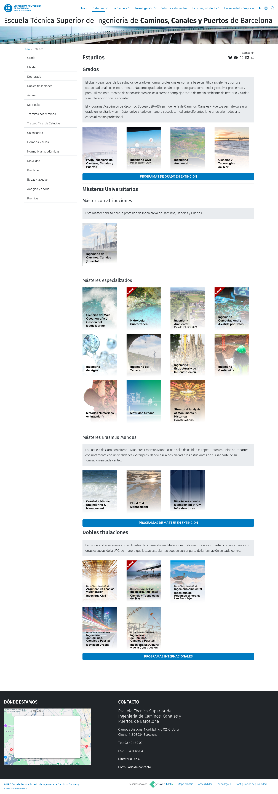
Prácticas (33, 170)
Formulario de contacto (134, 767)
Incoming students (204, 8)
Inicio (84, 8)
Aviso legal (223, 784)
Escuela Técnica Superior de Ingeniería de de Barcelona (138, 20)
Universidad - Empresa (239, 8)
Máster (32, 67)
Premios (32, 198)
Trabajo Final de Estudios (43, 123)
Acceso (32, 95)
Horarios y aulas (38, 142)
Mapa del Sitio (185, 784)
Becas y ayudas (37, 179)
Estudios (99, 8)
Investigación (144, 8)
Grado (31, 58)
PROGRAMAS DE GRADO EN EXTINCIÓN (168, 176)
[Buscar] (272, 8)
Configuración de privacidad (251, 784)
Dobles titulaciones (39, 86)
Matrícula (33, 104)
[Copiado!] (252, 58)
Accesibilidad (205, 784)
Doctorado (34, 76)
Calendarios (35, 133)
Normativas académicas (43, 151)
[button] (107, 8)
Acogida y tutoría (38, 189)
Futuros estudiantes (174, 8)
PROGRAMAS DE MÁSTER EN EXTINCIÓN (168, 523)
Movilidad (33, 161)
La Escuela (120, 8)
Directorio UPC (128, 759)
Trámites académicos (41, 114)
